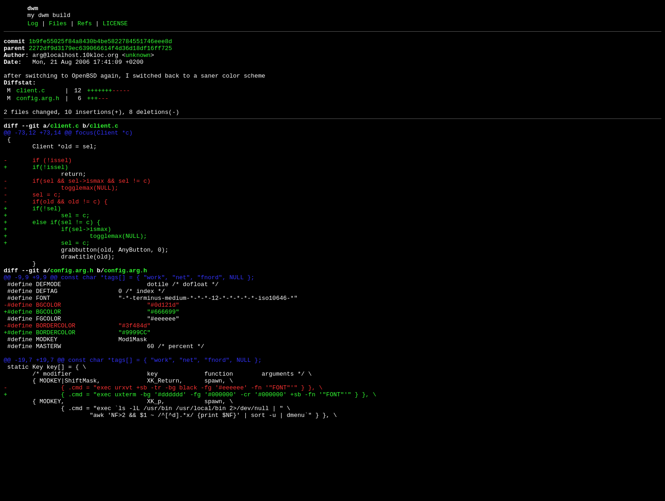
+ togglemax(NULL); (75, 276)
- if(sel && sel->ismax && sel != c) (77, 210)
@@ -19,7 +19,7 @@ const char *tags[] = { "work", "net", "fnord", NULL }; (133, 425)
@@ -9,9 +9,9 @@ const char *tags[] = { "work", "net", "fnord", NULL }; (129, 325)
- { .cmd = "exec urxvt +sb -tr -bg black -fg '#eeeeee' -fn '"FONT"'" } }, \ (163, 458)
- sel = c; (32, 226)
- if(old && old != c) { (55, 235)
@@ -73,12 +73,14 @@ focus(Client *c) (68, 152)
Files (58, 26)
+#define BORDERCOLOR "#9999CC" (77, 392)
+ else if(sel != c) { (52, 259)
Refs (85, 26)
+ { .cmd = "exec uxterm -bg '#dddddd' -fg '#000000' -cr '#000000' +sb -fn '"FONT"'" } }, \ (190, 466)
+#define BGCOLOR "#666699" (91, 367)
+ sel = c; (47, 251)
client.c (30, 104)
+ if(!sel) (32, 243)
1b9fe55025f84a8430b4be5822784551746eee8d (100, 45)
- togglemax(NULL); (61, 218)
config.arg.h (37, 113)
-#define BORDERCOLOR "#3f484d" (77, 383)
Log (33, 26)
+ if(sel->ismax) (57, 268)
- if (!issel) (38, 185)
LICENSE (115, 26)
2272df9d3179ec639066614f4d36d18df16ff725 (100, 54)
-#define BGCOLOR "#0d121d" (91, 359)
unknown (138, 62)
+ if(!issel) (36, 193)
